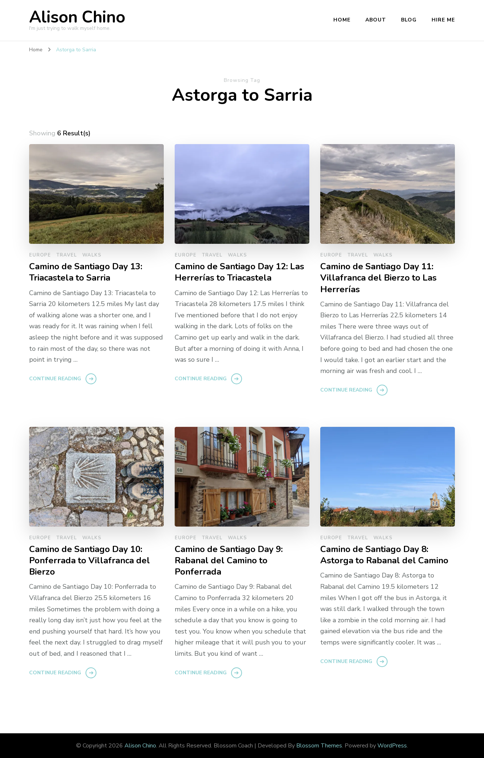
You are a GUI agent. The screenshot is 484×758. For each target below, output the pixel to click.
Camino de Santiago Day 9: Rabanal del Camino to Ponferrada (229, 561)
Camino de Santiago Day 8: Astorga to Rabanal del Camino (384, 555)
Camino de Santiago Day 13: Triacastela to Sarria (85, 272)
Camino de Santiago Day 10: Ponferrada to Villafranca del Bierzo (89, 561)
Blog (409, 19)
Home (341, 19)
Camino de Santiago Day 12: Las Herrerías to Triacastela (239, 272)
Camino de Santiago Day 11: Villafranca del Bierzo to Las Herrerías (378, 278)
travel (66, 255)
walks (92, 255)
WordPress (392, 746)
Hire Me (443, 19)
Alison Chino (77, 17)
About (375, 19)
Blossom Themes (319, 746)
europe (40, 255)
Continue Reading (55, 378)
